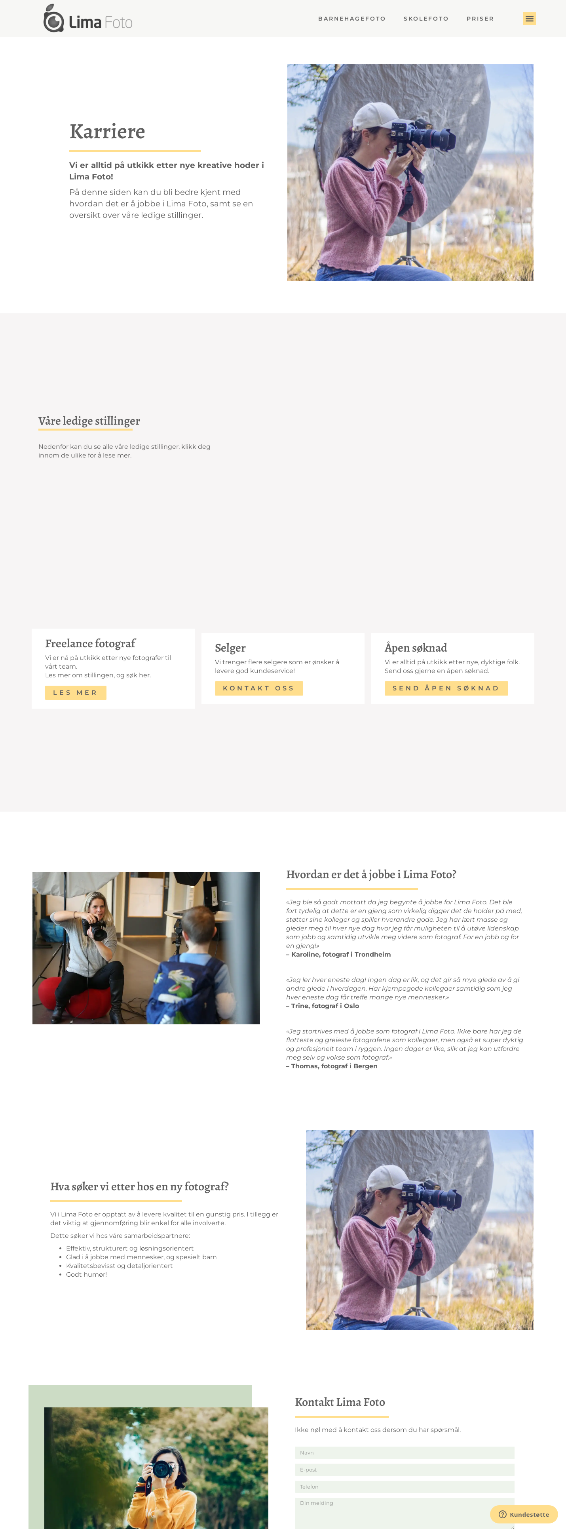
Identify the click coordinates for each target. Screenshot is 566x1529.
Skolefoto (426, 18)
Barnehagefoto (352, 18)
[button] (529, 18)
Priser (480, 18)
